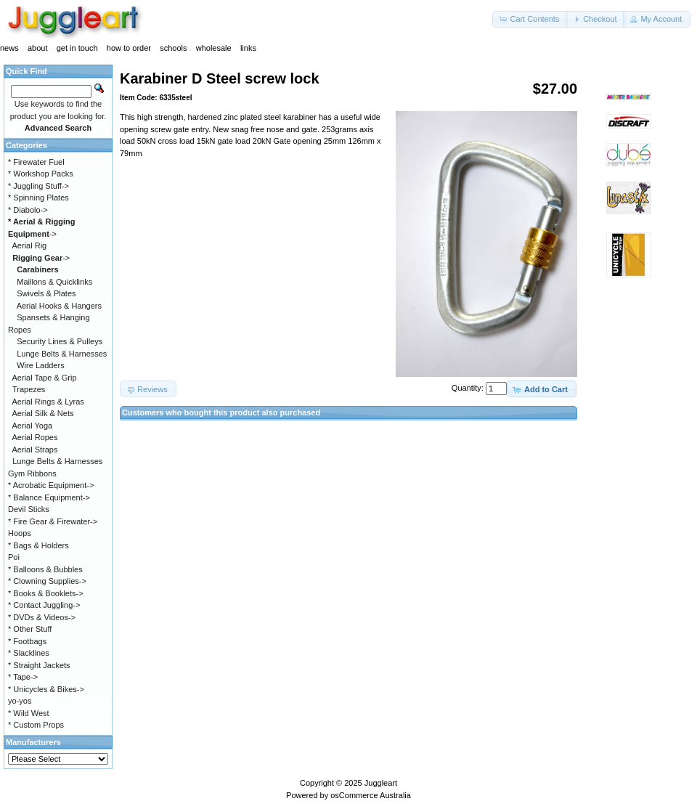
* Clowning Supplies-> (47, 581)
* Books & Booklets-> (45, 593)
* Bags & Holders (38, 545)
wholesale (214, 48)
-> (41, 257)
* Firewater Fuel (36, 162)
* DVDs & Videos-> (42, 617)
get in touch (77, 48)
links (248, 48)
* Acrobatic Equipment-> (51, 485)
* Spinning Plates (38, 197)
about (38, 48)
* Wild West (28, 713)
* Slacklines (28, 653)
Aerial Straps (35, 449)
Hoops (19, 533)
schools (173, 48)
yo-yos (19, 700)
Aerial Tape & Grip (44, 377)
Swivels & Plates (46, 293)
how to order (129, 48)
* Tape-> (23, 676)
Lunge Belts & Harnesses (62, 353)
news (9, 48)
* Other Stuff (30, 629)
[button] (530, 19)
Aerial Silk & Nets (43, 413)
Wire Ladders (40, 365)
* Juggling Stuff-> (38, 186)
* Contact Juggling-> (44, 605)
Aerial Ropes (35, 437)
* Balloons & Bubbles (45, 569)
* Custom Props (36, 724)
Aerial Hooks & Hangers (59, 305)
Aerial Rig (29, 245)
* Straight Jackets (39, 665)
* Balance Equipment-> (49, 497)
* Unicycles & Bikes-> (46, 689)
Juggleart (380, 782)
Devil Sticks (28, 509)
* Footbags (27, 641)
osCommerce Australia (370, 795)
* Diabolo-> (28, 210)
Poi (14, 557)
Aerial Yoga (32, 425)
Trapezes (28, 389)
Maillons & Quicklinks (54, 281)
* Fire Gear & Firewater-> (52, 521)
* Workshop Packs (40, 173)
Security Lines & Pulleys (59, 341)
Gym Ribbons (32, 473)
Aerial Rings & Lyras (48, 401)
